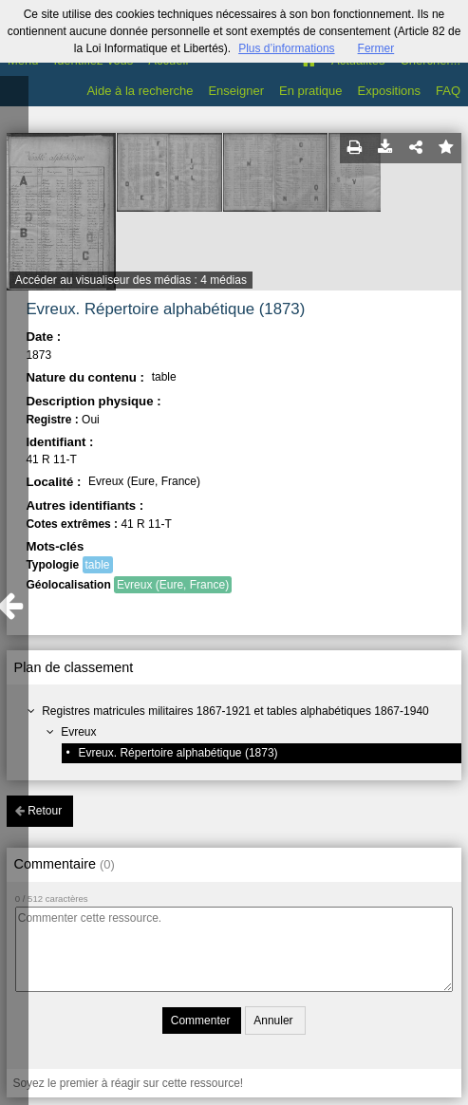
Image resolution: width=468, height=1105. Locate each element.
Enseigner (236, 91)
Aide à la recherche (139, 91)
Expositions (389, 91)
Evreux (78, 732)
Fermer (376, 48)
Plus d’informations (286, 48)
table (97, 564)
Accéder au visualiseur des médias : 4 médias (131, 280)
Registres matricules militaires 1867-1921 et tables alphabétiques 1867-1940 (235, 711)
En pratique (311, 91)
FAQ (448, 91)
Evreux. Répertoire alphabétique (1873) (177, 752)
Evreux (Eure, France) (173, 584)
